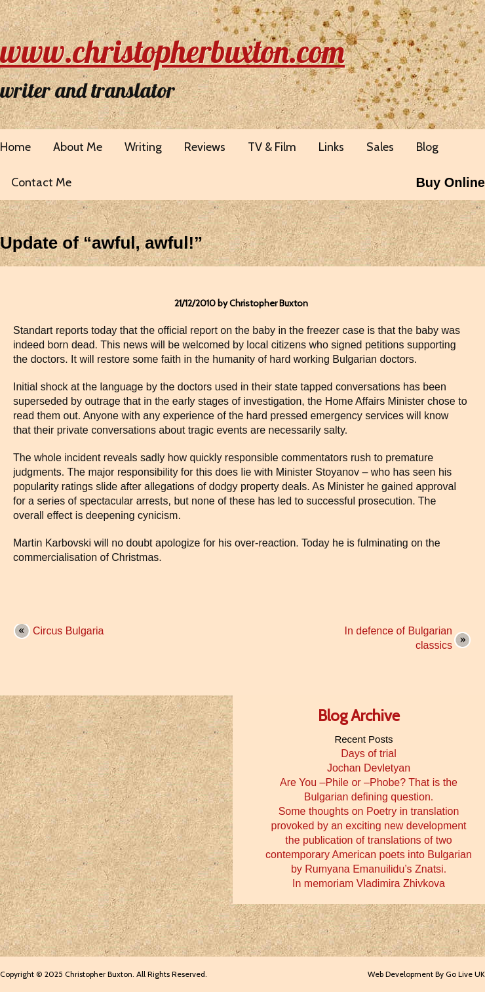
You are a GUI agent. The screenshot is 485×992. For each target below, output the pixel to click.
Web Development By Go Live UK (426, 974)
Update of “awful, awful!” (101, 243)
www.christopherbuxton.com (172, 51)
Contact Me (41, 182)
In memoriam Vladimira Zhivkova (368, 883)
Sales (380, 147)
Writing (143, 147)
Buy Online (450, 182)
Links (331, 147)
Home (15, 147)
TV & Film (272, 147)
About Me (77, 147)
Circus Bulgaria (68, 630)
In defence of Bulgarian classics (398, 638)
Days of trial (368, 753)
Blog (427, 147)
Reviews (204, 147)
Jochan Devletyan (368, 768)
